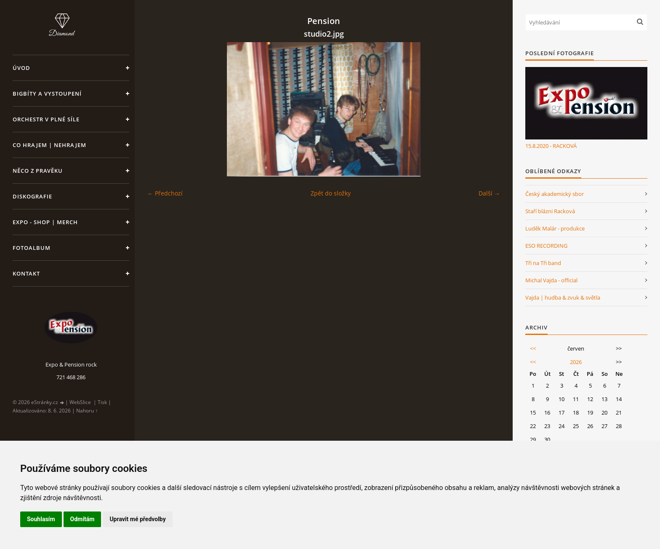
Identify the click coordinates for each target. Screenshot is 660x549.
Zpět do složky (331, 193)
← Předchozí (165, 193)
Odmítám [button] (82, 519)
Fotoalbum (32, 248)
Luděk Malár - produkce (555, 228)
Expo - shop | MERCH (45, 222)
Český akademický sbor (554, 194)
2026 (576, 362)
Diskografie (32, 196)
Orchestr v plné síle (46, 119)
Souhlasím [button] (41, 519)
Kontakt (26, 273)
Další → (489, 193)
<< (533, 348)
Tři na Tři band (543, 263)
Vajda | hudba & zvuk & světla (562, 297)
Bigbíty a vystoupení (47, 93)
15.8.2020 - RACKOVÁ (551, 146)
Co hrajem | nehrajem (49, 145)
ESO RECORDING (546, 245)
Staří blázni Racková (550, 211)
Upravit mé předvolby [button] (137, 519)
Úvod (21, 68)
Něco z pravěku (38, 170)
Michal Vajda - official (551, 280)
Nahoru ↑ (87, 410)
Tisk (102, 402)
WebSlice (80, 402)
